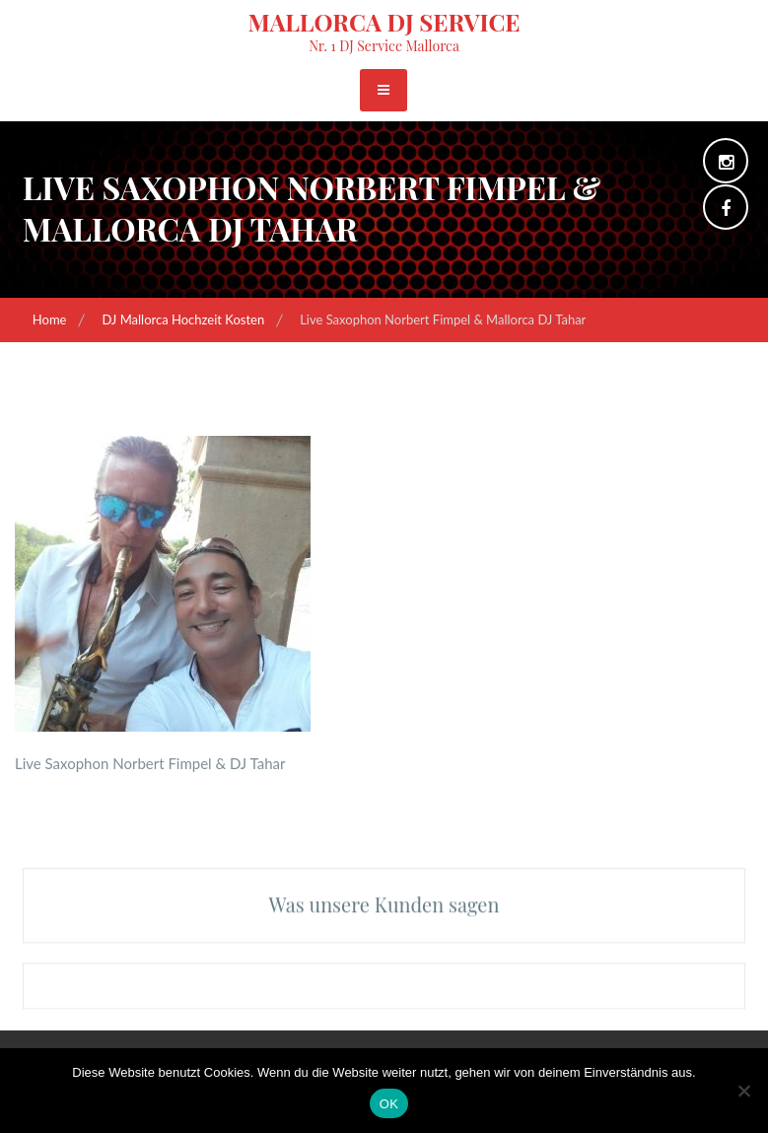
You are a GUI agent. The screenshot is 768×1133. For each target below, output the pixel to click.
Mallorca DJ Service (383, 21)
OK (389, 1104)
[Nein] (743, 1090)
